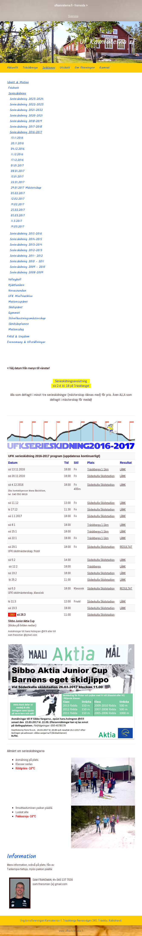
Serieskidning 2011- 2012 (26, 256)
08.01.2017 (17, 171)
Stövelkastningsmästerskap (27, 318)
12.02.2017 (17, 199)
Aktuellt (12, 67)
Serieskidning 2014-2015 (26, 239)
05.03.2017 (18, 215)
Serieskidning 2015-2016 (26, 233)
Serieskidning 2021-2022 (26, 110)
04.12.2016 (17, 149)
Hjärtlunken (16, 285)
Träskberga (30, 67)
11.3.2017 (16, 221)
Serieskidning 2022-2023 (26, 104)
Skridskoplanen (18, 324)
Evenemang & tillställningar (26, 342)
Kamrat (104, 67)
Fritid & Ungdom (18, 336)
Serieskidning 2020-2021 (26, 115)
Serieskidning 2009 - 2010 (27, 267)
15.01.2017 (17, 176)
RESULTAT (126, 547)
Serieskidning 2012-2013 (26, 250)
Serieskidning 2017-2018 (26, 126)
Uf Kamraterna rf (107, 42)
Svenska (73, 16)
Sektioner (48, 67)
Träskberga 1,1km (98, 469)
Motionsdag (16, 329)
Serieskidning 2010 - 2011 (27, 261)
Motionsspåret (18, 301)
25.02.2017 (18, 210)
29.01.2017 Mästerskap (26, 187)
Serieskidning (17, 93)
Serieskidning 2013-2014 (26, 244)
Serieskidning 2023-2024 (26, 99)
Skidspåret (15, 307)
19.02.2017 (17, 204)
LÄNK (123, 469)
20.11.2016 (17, 143)
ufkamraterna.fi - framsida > (71, 5)
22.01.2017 (17, 182)
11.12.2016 (17, 154)
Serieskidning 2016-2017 (26, 132)
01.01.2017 (17, 165)
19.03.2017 (17, 226)
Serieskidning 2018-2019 (26, 121)
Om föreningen (85, 67)
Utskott (65, 67)
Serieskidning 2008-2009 (26, 272)
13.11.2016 (17, 138)
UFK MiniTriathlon (20, 296)
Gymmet (14, 313)
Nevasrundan (17, 290)
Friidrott (13, 88)
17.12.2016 (17, 160)
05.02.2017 (18, 193)
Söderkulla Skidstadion (101, 476)
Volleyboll (14, 279)
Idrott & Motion (18, 82)
